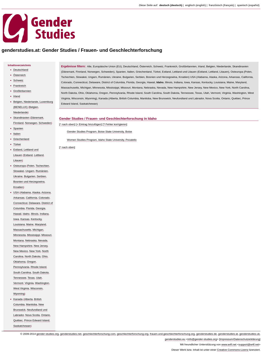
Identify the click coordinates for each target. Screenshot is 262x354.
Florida (30, 208)
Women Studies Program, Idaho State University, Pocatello (102, 139)
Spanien (18, 128)
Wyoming (19, 293)
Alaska (36, 192)
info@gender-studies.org (202, 339)
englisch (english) (195, 5)
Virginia (29, 283)
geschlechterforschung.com (99, 333)
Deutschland (20, 69)
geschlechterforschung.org (132, 333)
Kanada (18, 299)
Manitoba (31, 304)
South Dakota (41, 272)
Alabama (25, 192)
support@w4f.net (249, 344)
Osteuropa (19, 165)
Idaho (26, 213)
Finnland (18, 122)
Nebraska (30, 240)
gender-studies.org (47, 333)
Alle (89, 66)
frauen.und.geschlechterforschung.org (172, 333)
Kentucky (36, 219)
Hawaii (17, 213)
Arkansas (19, 197)
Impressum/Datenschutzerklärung (240, 339)
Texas (31, 277)
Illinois (34, 213)
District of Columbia (113, 82)
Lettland (39, 155)
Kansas (24, 219)
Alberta (28, 299)
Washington (42, 283)
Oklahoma (19, 261)
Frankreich (19, 85)
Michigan (38, 229)
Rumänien (42, 171)
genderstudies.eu (175, 339)
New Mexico (20, 251)
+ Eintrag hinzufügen (88, 124)
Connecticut (20, 203)
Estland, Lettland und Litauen (179, 71)
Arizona (46, 192)
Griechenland (21, 139)
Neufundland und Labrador (188, 98)
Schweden (45, 122)
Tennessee (19, 277)
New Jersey (40, 245)
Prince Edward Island (36, 320)
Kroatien (18, 187)
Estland (28, 155)
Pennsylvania (21, 267)
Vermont (18, 283)
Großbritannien (22, 90)
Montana (18, 240)
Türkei (17, 144)
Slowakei (18, 171)
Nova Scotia (32, 315)
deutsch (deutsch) (170, 5)
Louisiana (19, 224)
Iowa (16, 219)
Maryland (40, 224)
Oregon (31, 261)
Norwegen (31, 122)
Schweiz (18, 80)
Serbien (41, 176)
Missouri (47, 235)
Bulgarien (29, 176)
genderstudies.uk (249, 333)
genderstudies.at (228, 333)
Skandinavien (21, 117)
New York (35, 251)
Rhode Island (38, 267)
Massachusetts (22, 229)
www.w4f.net (228, 344)
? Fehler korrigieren (114, 124)
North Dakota (32, 256)
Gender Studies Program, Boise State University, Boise (99, 131)
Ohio (45, 256)
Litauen (17, 160)
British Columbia (129, 98)
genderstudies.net (70, 333)
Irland (16, 96)
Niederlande (20, 112)
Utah (39, 277)
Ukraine (18, 176)
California (31, 197)
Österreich (19, 75)
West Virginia (21, 288)
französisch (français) (221, 5)
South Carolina (22, 272)
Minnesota (19, 235)
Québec (18, 320)
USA (16, 192)
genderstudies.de (206, 333)
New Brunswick (162, 98)
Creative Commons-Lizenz (232, 349)
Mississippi (33, 235)
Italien (16, 133)
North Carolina (240, 87)
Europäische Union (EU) (107, 66)
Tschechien (42, 165)
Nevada (42, 240)
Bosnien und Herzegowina (29, 181)
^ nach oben (67, 124)
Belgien (33, 107)
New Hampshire (22, 245)
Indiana (44, 213)
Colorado (44, 197)
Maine (30, 224)
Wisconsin (36, 288)
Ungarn (29, 171)
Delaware (34, 203)
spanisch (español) (248, 5)
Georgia (40, 208)
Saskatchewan (22, 325)
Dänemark (37, 117)
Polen (30, 165)
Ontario (45, 315)
